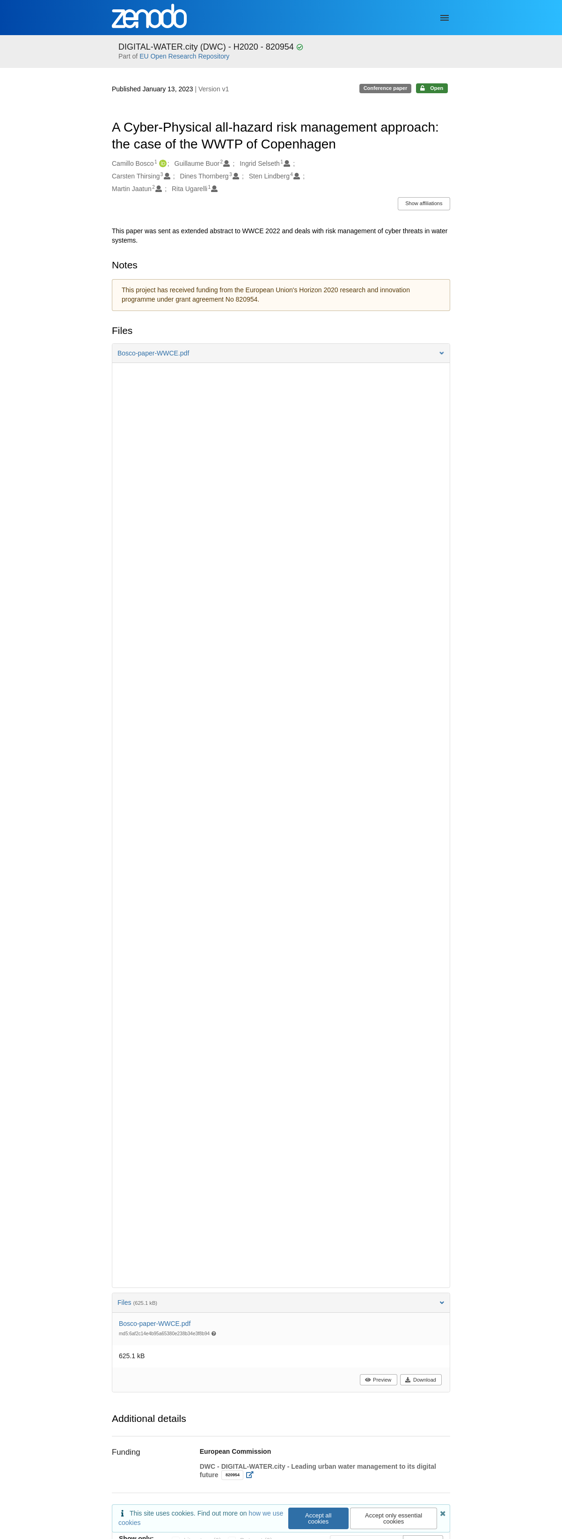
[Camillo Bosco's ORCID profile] (162, 164)
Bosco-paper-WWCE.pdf (154, 1323)
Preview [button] (378, 1380)
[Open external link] (252, 1475)
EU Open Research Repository (184, 56)
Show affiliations (423, 203)
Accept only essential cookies (393, 1518)
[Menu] (445, 17)
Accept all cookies (318, 1518)
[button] (281, 353)
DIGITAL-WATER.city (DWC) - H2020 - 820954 (207, 47)
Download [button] (420, 1380)
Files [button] (281, 1302)
